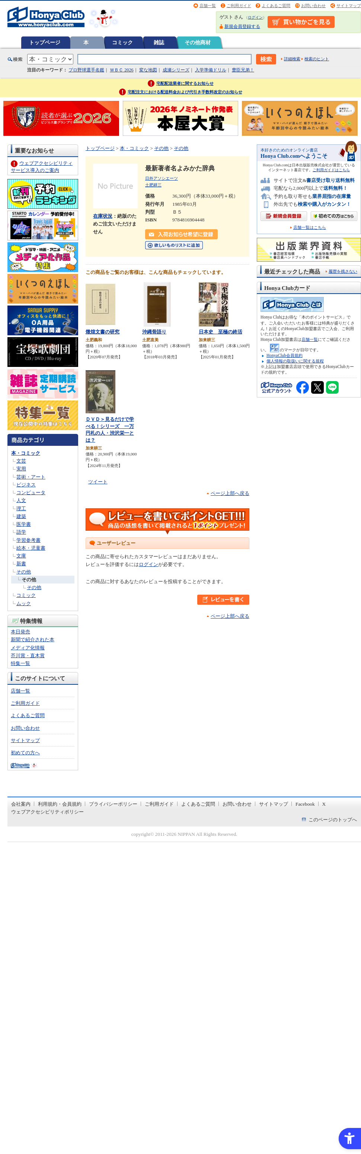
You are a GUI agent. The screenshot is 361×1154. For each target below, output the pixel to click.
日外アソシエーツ (161, 178)
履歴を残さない (343, 271)
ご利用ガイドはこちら (331, 170)
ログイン (255, 17)
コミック (122, 42)
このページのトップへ (333, 819)
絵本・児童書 (30, 548)
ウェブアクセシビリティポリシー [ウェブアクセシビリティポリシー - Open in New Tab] (47, 812)
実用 (21, 468)
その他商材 (198, 42)
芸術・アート (30, 477)
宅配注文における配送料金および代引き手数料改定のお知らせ (185, 92)
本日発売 (20, 631)
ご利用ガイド (239, 5)
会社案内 (21, 804)
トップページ (44, 42)
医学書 (23, 524)
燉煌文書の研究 (102, 332)
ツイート (98, 482)
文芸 (21, 461)
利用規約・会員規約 (60, 804)
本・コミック (25, 453)
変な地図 (148, 70)
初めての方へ (25, 752)
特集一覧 (20, 663)
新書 (21, 563)
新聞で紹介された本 (32, 639)
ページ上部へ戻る (230, 493)
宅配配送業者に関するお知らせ (185, 83)
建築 (21, 516)
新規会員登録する (242, 26)
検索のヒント (316, 59)
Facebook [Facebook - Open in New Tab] (305, 804)
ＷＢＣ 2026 (121, 70)
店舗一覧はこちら (309, 228)
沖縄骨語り (154, 332)
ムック (23, 603)
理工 (21, 508)
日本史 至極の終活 (220, 332)
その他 (23, 572)
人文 (21, 500)
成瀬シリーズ (176, 70)
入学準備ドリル (210, 70)
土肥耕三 (153, 185)
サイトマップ (348, 5)
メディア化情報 (28, 647)
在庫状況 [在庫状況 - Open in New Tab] (102, 216)
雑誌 (159, 42)
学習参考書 (28, 540)
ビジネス (26, 485)
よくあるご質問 (276, 5)
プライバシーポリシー (113, 804)
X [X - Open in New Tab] (324, 804)
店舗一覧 (207, 5)
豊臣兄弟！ (243, 70)
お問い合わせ (313, 5)
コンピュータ (30, 492)
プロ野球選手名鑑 (86, 70)
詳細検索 (292, 59)
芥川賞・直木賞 (28, 655)
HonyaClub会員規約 (284, 355)
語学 (21, 532)
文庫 (21, 556)
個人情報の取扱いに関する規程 (295, 361)
